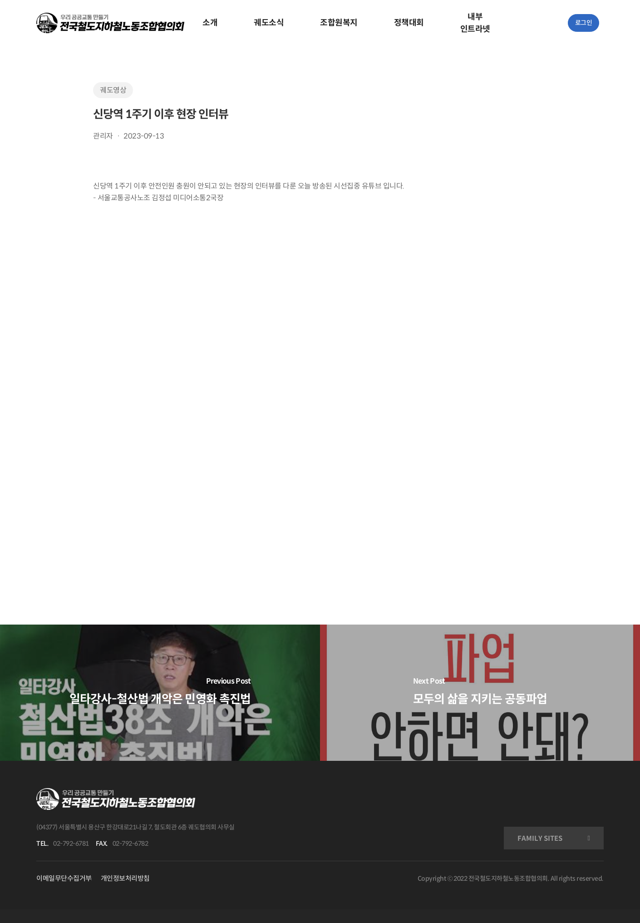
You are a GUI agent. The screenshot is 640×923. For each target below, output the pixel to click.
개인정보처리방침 (125, 878)
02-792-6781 (71, 843)
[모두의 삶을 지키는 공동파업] (480, 693)
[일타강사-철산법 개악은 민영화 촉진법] (160, 693)
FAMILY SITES (539, 838)
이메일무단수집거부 (64, 878)
